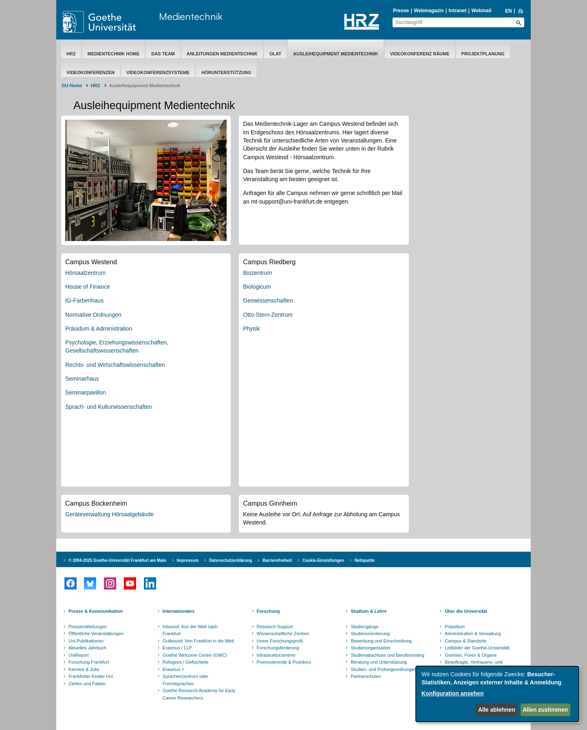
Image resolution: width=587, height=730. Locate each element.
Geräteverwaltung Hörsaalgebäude (109, 514)
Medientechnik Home (114, 53)
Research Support (275, 626)
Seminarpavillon (85, 392)
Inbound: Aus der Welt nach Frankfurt (190, 630)
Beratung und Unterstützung (379, 662)
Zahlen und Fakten (87, 683)
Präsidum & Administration (98, 328)
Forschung (268, 611)
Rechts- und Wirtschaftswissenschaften (115, 365)
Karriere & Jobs (83, 669)
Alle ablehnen (496, 709)
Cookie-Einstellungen (323, 560)
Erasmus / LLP (177, 647)
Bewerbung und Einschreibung (381, 640)
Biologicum (257, 286)
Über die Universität (466, 611)
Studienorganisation (370, 647)
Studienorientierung (370, 633)
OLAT (275, 53)
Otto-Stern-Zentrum (267, 314)
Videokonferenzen (90, 72)
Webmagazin (429, 10)
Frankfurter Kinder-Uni (90, 676)
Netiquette (365, 560)
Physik (251, 328)
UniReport (78, 655)
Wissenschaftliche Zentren (283, 633)
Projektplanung (483, 53)
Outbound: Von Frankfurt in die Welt (198, 640)
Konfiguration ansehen (452, 693)
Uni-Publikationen (86, 640)
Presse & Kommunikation (95, 611)
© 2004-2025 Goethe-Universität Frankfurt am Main (117, 560)
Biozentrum (257, 273)
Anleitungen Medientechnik (222, 53)
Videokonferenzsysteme (158, 72)
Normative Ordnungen (93, 314)
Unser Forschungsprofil (280, 640)
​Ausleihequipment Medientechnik (335, 53)
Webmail (482, 10)
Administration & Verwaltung (473, 633)
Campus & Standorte (465, 640)
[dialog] (497, 694)
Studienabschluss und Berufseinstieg (387, 655)
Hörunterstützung (226, 72)
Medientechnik (191, 16)
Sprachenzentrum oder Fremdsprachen (185, 680)
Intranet (457, 10)
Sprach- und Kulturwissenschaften (108, 406)
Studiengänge (364, 626)
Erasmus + (173, 669)
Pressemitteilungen (87, 626)
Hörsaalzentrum (85, 273)
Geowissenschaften (268, 300)
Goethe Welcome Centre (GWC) (195, 655)
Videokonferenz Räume (420, 53)
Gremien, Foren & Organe (471, 655)
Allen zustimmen (545, 709)
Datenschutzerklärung (230, 560)
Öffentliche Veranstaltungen (96, 633)
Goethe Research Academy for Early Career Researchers (199, 694)
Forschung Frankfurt (88, 662)
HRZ (71, 53)
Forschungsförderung (278, 647)
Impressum (188, 560)
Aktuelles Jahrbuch (87, 647)
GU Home (72, 85)
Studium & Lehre (368, 611)
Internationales (178, 611)
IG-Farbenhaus (84, 300)
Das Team (162, 53)
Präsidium (455, 626)
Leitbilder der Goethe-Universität (477, 647)
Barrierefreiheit (277, 560)
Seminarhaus (82, 378)
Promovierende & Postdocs (284, 662)
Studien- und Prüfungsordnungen (384, 669)
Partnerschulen (366, 676)
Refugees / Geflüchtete (186, 662)
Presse (401, 10)
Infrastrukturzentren (276, 655)
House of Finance (87, 286)
